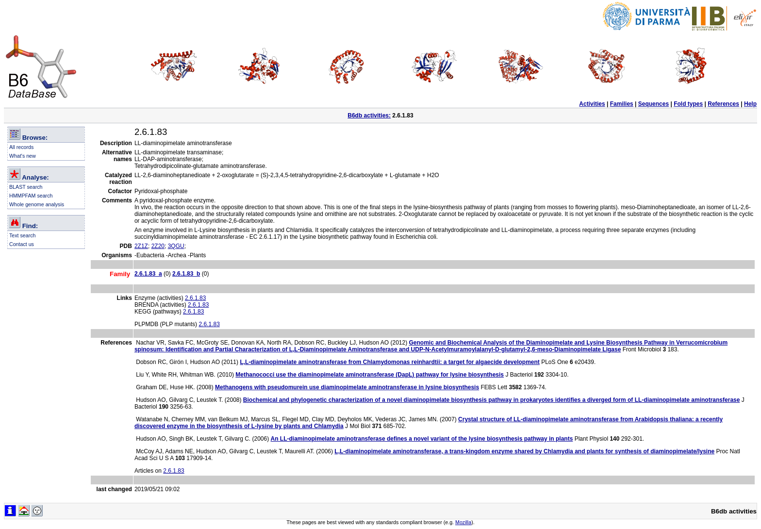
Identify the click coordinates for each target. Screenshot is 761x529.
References (723, 103)
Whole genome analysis (36, 204)
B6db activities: (369, 115)
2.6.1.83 (195, 298)
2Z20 (158, 246)
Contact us (21, 244)
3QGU (176, 246)
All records (21, 147)
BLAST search (26, 187)
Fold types (688, 103)
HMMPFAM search (30, 195)
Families (621, 103)
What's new (22, 156)
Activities (592, 103)
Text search (22, 235)
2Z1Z (141, 246)
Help (750, 103)
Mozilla (463, 522)
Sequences (653, 103)
